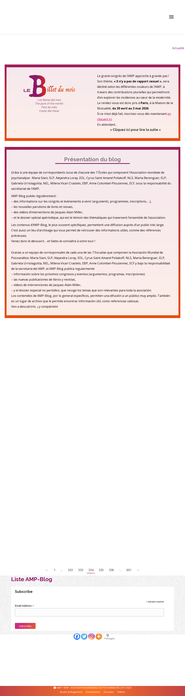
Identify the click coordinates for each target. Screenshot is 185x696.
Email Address (24, 606)
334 (90, 570)
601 (128, 570)
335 (101, 570)
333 (80, 570)
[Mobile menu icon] (171, 17)
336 (111, 570)
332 (70, 570)
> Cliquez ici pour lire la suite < (135, 130)
